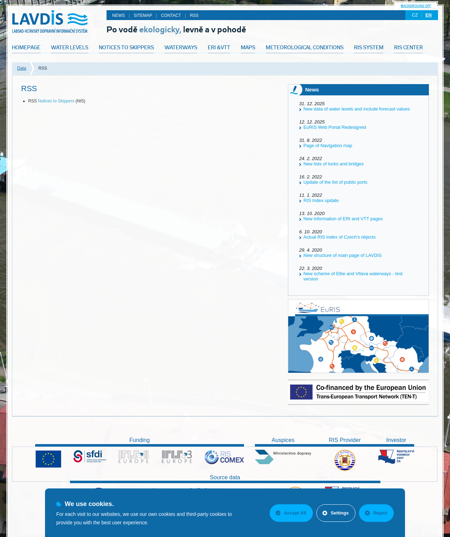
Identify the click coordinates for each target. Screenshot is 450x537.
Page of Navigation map (327, 145)
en (428, 15)
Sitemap (143, 15)
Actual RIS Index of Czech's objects (339, 237)
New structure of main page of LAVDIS (342, 255)
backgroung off (416, 6)
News (118, 15)
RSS (194, 15)
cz (415, 15)
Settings (335, 513)
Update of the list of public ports (335, 182)
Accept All (291, 513)
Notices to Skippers (56, 101)
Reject (376, 513)
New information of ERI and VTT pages (343, 218)
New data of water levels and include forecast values (356, 109)
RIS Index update (321, 200)
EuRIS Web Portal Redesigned (334, 127)
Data (21, 68)
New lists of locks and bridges (333, 163)
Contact (171, 15)
